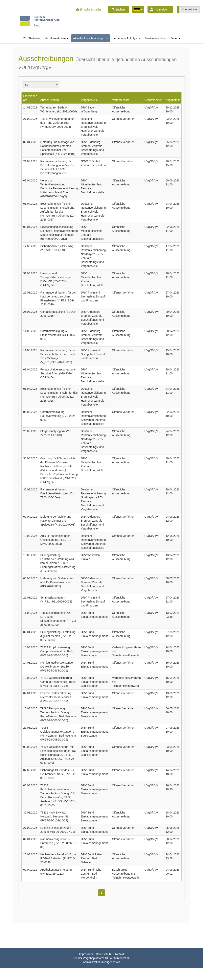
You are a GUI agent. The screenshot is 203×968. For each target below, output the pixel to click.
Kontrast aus (189, 9)
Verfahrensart (120, 100)
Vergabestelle (89, 100)
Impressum (86, 954)
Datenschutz (103, 954)
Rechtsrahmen (153, 100)
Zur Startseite (31, 38)
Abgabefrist (173, 100)
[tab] (31, 38)
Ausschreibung (49, 100)
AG (101, 962)
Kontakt (119, 954)
